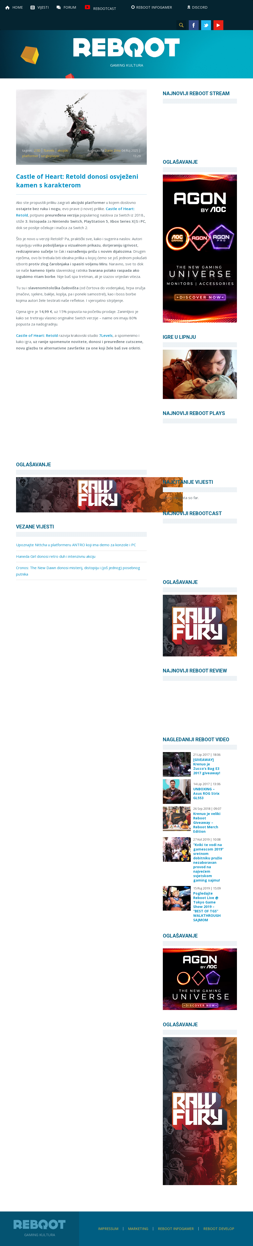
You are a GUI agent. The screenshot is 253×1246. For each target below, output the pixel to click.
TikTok (243, 25)
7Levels (49, 150)
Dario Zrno (113, 150)
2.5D (37, 150)
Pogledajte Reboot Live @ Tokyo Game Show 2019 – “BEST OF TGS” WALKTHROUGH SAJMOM (207, 906)
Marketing (138, 1228)
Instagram (231, 25)
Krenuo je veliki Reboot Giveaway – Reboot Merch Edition (206, 823)
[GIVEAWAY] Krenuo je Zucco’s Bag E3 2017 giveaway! (206, 766)
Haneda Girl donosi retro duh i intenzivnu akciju (55, 556)
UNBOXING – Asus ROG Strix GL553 (206, 793)
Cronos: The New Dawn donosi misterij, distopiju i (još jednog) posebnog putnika (78, 571)
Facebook (194, 25)
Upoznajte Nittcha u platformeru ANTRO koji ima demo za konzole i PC (76, 544)
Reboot (126, 47)
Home (17, 7)
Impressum (108, 1228)
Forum (69, 7)
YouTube (218, 25)
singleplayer (50, 156)
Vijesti (43, 7)
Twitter (206, 25)
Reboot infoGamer (176, 1228)
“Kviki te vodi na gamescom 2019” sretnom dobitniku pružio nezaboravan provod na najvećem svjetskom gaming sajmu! (208, 863)
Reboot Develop (218, 1228)
